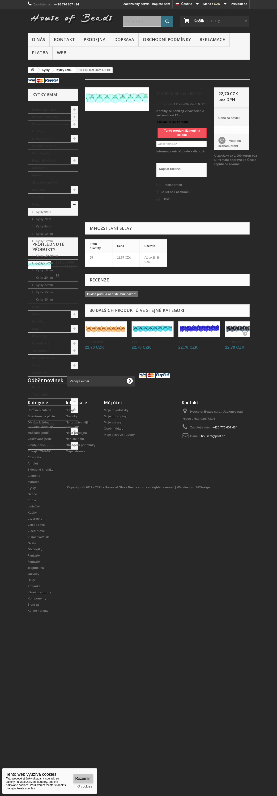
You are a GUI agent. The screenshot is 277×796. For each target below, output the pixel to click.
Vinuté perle (41, 153)
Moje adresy (113, 569)
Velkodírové (40, 343)
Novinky (72, 563)
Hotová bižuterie (44, 109)
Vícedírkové (40, 350)
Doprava (124, 39)
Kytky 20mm (44, 277)
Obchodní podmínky (167, 39)
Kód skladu (164, 104)
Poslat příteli (172, 185)
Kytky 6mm (43, 212)
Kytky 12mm (44, 241)
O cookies (84, 786)
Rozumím (83, 778)
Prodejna (95, 39)
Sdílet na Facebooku (175, 192)
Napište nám (75, 585)
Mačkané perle (42, 138)
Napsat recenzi (170, 169)
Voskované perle (44, 146)
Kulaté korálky (42, 446)
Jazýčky (38, 402)
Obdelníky (39, 372)
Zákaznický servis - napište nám (146, 4)
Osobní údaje (113, 575)
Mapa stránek (75, 598)
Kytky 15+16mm (46, 255)
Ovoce (37, 307)
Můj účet (113, 549)
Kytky (36, 204)
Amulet (37, 175)
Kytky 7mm (43, 219)
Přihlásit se (239, 4)
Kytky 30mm (44, 299)
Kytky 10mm (44, 233)
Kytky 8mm (43, 226)
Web (61, 52)
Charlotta (39, 168)
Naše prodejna (76, 579)
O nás (38, 39)
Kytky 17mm (44, 263)
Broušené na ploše (46, 117)
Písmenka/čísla (43, 358)
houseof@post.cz (213, 583)
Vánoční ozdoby (44, 424)
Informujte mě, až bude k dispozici (181, 151)
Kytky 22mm (44, 285)
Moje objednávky (116, 557)
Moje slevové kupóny (119, 581)
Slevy (70, 557)
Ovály (36, 365)
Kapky (36, 329)
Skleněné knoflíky (45, 182)
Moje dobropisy (115, 563)
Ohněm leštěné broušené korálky (50, 127)
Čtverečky (39, 336)
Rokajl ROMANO (44, 160)
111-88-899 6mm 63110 (65, 484)
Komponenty (41, 431)
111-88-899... (95, 342)
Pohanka (38, 416)
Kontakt (64, 39)
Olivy (36, 409)
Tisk (166, 199)
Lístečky (38, 321)
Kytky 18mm (44, 270)
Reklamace (212, 39)
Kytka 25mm (44, 292)
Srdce (36, 314)
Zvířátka (38, 197)
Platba (40, 52)
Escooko (38, 190)
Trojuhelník (40, 394)
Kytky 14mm (44, 248)
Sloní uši (38, 438)
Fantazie (38, 380)
